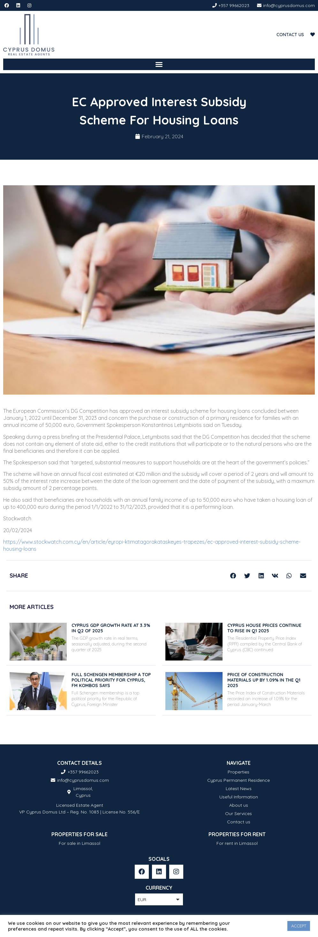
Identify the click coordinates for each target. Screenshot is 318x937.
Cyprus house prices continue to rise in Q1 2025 (264, 628)
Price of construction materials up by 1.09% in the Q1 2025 (263, 680)
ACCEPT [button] (298, 925)
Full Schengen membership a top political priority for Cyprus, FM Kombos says (111, 680)
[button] (159, 64)
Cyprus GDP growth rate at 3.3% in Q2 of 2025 (111, 628)
